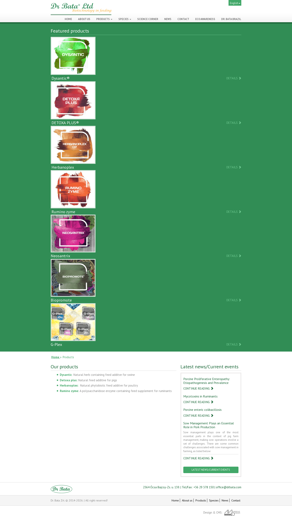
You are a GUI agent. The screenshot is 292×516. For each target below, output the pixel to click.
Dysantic (66, 375)
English (235, 3)
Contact (235, 500)
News (225, 500)
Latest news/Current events (211, 469)
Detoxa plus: (68, 380)
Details (234, 78)
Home (175, 500)
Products (104, 19)
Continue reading (198, 388)
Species (124, 19)
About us (187, 500)
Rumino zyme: (69, 391)
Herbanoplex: (69, 385)
